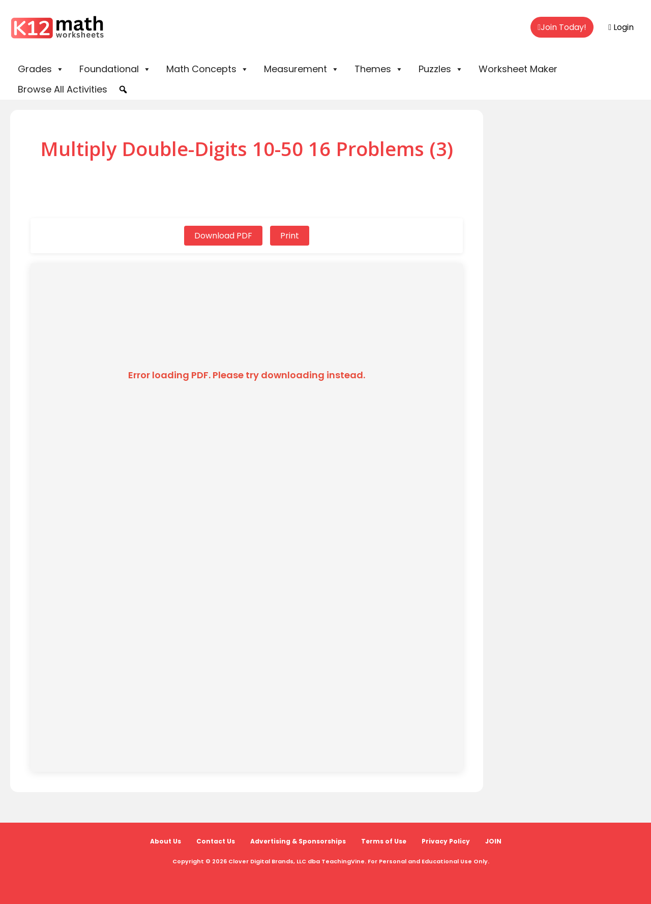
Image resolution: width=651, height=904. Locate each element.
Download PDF (223, 236)
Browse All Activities (62, 89)
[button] (123, 89)
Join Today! (562, 27)
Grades (41, 69)
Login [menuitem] (621, 27)
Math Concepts (207, 69)
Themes (378, 69)
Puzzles (441, 69)
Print (289, 236)
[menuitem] (562, 27)
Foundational (115, 69)
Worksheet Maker (518, 69)
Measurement (301, 69)
